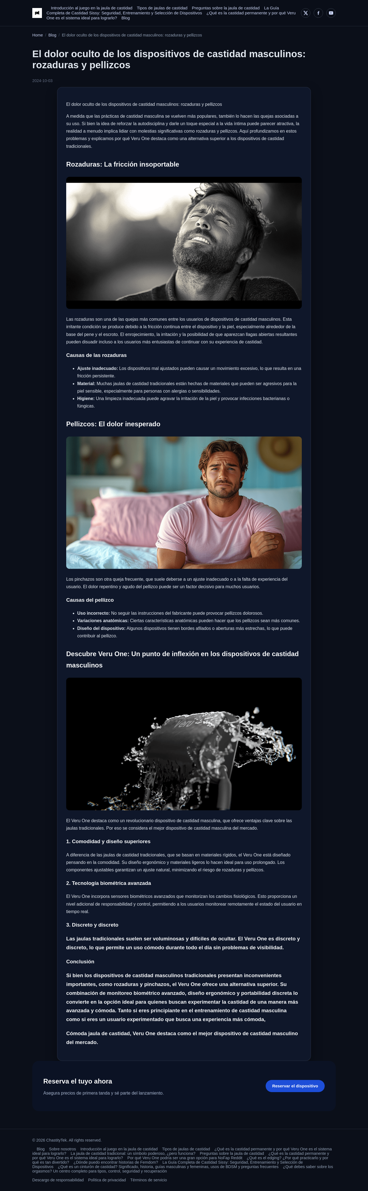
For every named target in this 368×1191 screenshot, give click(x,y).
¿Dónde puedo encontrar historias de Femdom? (116, 1162)
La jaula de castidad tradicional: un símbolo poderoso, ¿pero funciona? (133, 1153)
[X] (305, 13)
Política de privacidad (107, 1180)
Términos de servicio (148, 1180)
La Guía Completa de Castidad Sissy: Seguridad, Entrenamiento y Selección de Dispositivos (162, 10)
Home (37, 35)
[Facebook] (318, 13)
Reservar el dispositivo (295, 1086)
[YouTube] (331, 13)
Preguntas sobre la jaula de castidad (226, 8)
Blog (125, 17)
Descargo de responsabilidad (58, 1180)
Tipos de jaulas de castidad (162, 8)
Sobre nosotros (62, 1149)
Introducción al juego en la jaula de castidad (91, 8)
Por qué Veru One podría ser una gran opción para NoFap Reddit (184, 1158)
